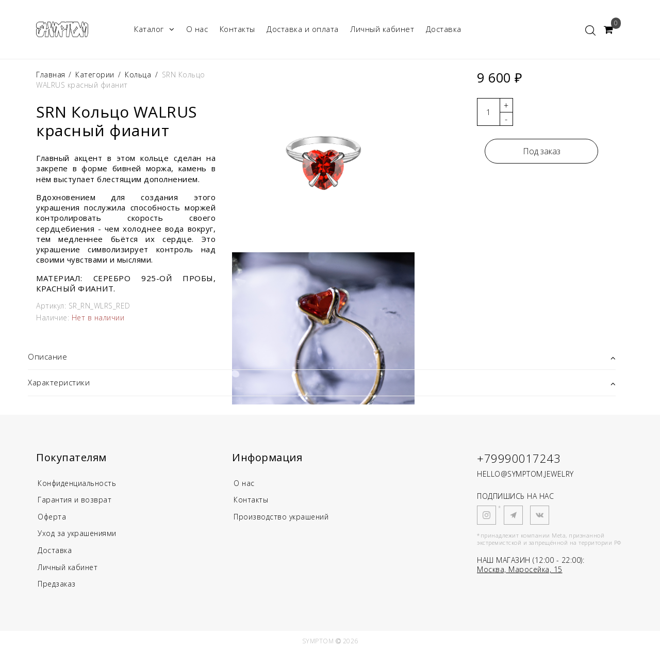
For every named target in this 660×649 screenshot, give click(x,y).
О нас (197, 29)
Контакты (237, 29)
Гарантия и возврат (76, 499)
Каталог (154, 29)
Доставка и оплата (303, 29)
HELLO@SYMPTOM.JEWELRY (525, 474)
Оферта (53, 516)
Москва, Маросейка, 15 (520, 569)
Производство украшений (284, 516)
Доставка (443, 29)
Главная (52, 74)
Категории (94, 74)
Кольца (138, 74)
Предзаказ (58, 582)
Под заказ (541, 151)
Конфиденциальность (80, 483)
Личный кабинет (382, 29)
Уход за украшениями (80, 532)
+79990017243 (518, 458)
